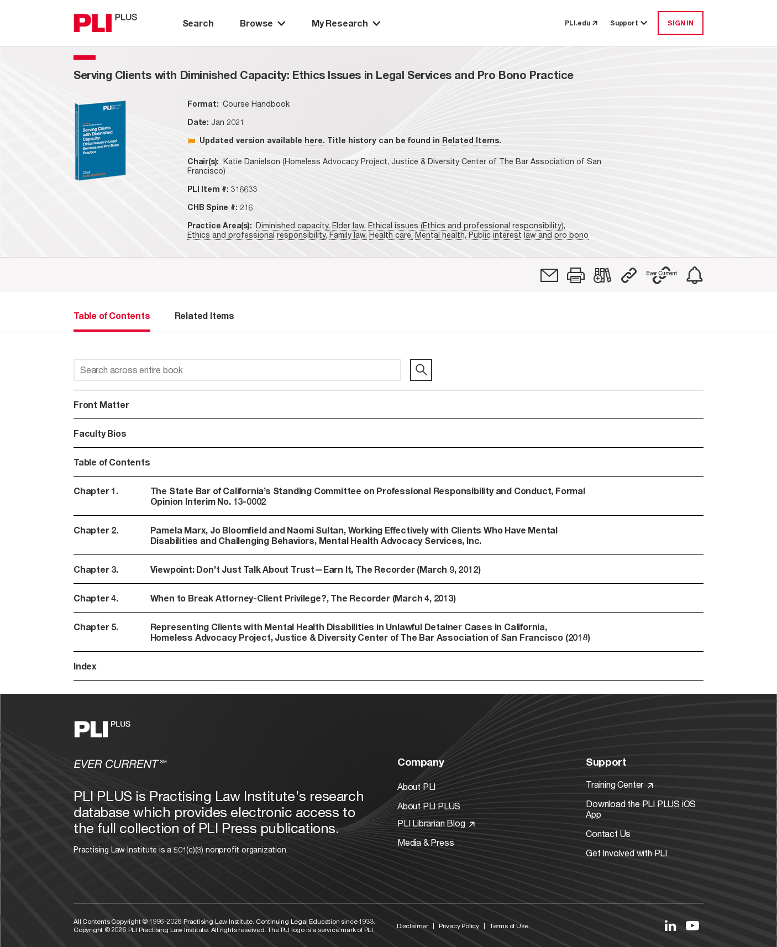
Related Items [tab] (204, 315)
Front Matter (101, 404)
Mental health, (440, 234)
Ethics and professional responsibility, (257, 234)
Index (85, 666)
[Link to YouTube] (692, 925)
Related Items (470, 140)
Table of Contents (112, 462)
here (314, 140)
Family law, (348, 234)
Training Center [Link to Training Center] (619, 784)
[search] (421, 370)
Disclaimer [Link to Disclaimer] (412, 926)
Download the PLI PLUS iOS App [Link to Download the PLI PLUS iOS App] (641, 808)
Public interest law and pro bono (529, 234)
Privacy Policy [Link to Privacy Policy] (459, 926)
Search (198, 23)
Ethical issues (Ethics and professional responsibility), (466, 225)
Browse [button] (262, 23)
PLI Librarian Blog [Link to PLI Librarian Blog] (436, 823)
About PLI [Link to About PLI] (416, 786)
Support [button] (629, 23)
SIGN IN (681, 23)
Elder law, (349, 225)
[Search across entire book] (237, 370)
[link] (549, 275)
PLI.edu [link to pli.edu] (581, 23)
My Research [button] (346, 23)
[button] (576, 275)
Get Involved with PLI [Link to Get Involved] (626, 852)
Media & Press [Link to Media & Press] (425, 842)
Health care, (391, 234)
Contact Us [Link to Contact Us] (608, 833)
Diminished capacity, (293, 225)
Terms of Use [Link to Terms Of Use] (509, 926)
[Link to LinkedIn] (670, 925)
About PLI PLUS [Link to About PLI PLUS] (428, 805)
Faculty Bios (100, 433)
